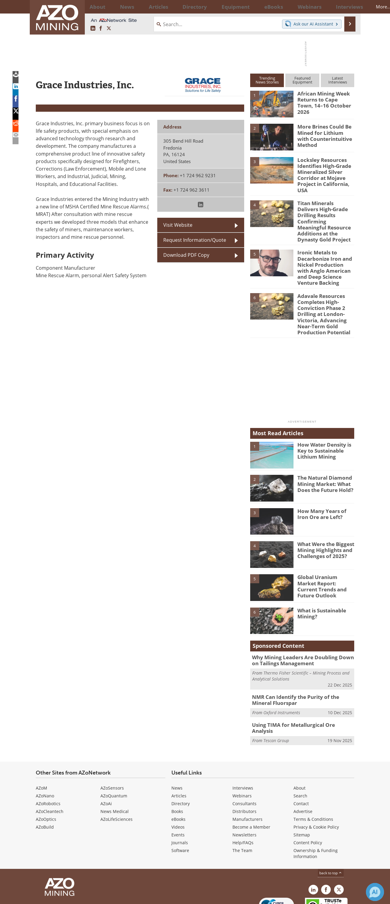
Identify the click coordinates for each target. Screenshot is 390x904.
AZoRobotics (48, 769)
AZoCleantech (49, 777)
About (299, 754)
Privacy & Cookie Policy (316, 793)
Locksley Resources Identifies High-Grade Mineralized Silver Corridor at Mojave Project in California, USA (325, 170)
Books (177, 777)
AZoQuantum (113, 761)
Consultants (244, 769)
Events (178, 800)
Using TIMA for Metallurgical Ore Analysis (299, 694)
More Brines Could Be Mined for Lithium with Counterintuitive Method (324, 134)
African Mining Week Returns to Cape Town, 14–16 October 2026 (323, 98)
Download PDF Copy (186, 255)
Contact (301, 769)
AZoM (41, 754)
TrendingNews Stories (267, 80)
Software (180, 816)
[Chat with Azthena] (375, 892)
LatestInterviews (337, 80)
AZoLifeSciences (116, 785)
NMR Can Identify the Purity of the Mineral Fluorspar (301, 670)
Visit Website (177, 225)
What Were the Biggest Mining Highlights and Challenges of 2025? (323, 521)
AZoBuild (45, 793)
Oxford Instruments (281, 682)
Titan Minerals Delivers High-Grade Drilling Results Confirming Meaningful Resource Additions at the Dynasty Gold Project (325, 207)
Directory (178, 7)
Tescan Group (276, 703)
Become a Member (251, 793)
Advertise (302, 777)
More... (346, 7)
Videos (178, 793)
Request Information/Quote (194, 240)
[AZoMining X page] (108, 28)
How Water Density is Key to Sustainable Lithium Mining (321, 422)
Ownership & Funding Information (315, 819)
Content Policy (307, 808)
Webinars (242, 761)
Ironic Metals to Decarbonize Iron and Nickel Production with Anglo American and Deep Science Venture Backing (323, 246)
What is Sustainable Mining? (319, 584)
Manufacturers (247, 785)
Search (300, 761)
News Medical (114, 777)
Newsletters (244, 800)
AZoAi (106, 769)
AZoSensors (112, 754)
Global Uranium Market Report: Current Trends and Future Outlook (324, 554)
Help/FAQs (242, 808)
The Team (242, 816)
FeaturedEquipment (302, 80)
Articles (178, 761)
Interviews (242, 754)
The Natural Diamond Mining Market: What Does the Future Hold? (322, 455)
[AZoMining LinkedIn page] (93, 28)
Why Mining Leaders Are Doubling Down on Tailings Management (301, 631)
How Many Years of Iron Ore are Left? (324, 485)
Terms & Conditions (313, 785)
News (177, 754)
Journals (179, 808)
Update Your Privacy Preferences (81, 896)
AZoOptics (46, 785)
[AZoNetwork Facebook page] (100, 28)
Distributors (244, 777)
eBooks (178, 785)
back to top (330, 838)
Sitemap (301, 800)
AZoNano (45, 761)
